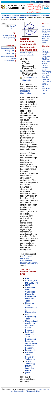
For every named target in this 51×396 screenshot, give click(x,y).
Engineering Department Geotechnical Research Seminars (25, 16)
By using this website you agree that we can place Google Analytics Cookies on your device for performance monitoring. (34, 8)
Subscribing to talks (8, 48)
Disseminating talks (8, 56)
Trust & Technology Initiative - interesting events (30, 365)
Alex (27, 278)
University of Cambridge (10, 15)
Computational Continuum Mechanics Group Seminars (31, 325)
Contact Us (41, 389)
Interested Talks (29, 353)
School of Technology (30, 358)
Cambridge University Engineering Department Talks (30, 296)
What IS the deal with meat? (46, 40)
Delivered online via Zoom (29, 79)
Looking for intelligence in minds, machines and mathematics (46, 84)
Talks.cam (25, 15)
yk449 (28, 373)
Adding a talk (11, 54)
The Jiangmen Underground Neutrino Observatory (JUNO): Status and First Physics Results (46, 56)
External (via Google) (9, 39)
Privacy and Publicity (33, 391)
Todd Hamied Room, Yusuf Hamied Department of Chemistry (46, 33)
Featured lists (31, 350)
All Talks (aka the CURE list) (31, 282)
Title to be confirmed (45, 66)
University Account (9, 36)
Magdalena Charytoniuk (25, 92)
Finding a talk (10, 51)
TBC (43, 93)
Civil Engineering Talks (30, 316)
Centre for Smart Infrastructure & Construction (31, 307)
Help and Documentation (10, 59)
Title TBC (45, 91)
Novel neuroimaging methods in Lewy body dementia (46, 73)
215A (43, 27)
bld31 (27, 285)
